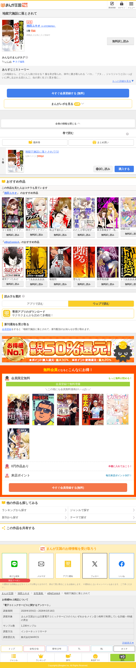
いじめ (8, 61)
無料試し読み (120, 41)
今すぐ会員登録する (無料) (68, 93)
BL (101, 649)
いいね (122, 576)
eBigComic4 (11, 242)
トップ (11, 649)
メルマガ (41, 576)
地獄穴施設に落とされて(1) (42, 151)
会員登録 (6, 329)
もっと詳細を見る (123, 81)
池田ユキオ (41, 25)
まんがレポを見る (68, 104)
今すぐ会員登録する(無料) (68, 487)
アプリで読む (35, 303)
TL (79, 649)
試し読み (104, 168)
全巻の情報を (68, 123)
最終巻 (34, 142)
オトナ (124, 649)
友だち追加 (14, 576)
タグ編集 (20, 61)
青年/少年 (56, 649)
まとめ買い (100, 142)
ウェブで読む (101, 303)
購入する (124, 168)
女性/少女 (34, 649)
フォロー (95, 576)
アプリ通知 (68, 576)
